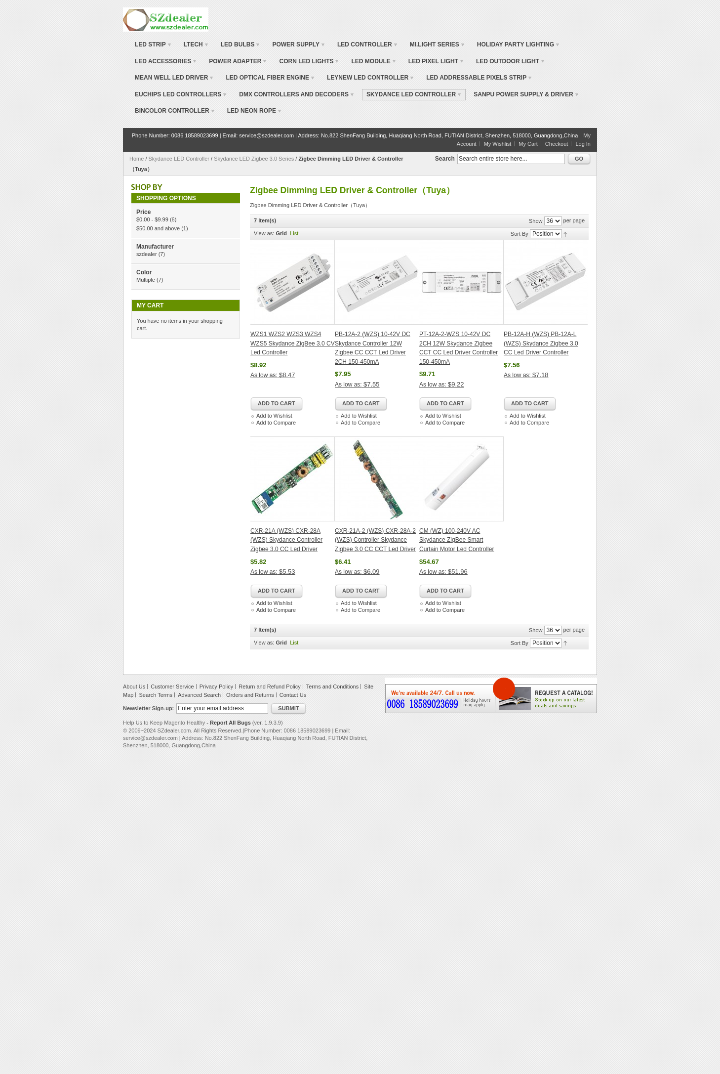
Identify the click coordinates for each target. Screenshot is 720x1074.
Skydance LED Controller (180, 159)
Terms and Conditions (332, 686)
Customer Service (172, 686)
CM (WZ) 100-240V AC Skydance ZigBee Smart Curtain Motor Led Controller (456, 540)
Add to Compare (276, 423)
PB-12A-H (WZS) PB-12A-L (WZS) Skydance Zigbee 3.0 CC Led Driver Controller (541, 343)
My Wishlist (498, 144)
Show (536, 221)
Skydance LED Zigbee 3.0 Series (254, 159)
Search (445, 158)
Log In (583, 144)
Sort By (519, 234)
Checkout (556, 144)
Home (136, 159)
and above (158, 228)
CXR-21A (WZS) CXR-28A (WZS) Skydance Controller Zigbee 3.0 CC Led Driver (286, 540)
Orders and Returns (250, 695)
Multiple (145, 280)
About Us (134, 686)
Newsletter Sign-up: (148, 708)
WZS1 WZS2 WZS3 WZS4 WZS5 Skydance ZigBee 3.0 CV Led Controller (292, 343)
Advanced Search (199, 695)
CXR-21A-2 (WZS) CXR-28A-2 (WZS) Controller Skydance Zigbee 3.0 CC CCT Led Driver (375, 540)
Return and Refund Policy (269, 686)
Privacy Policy (216, 686)
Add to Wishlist (274, 416)
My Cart (528, 144)
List (294, 233)
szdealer (146, 254)
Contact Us (293, 695)
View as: (264, 233)
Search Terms (155, 695)
